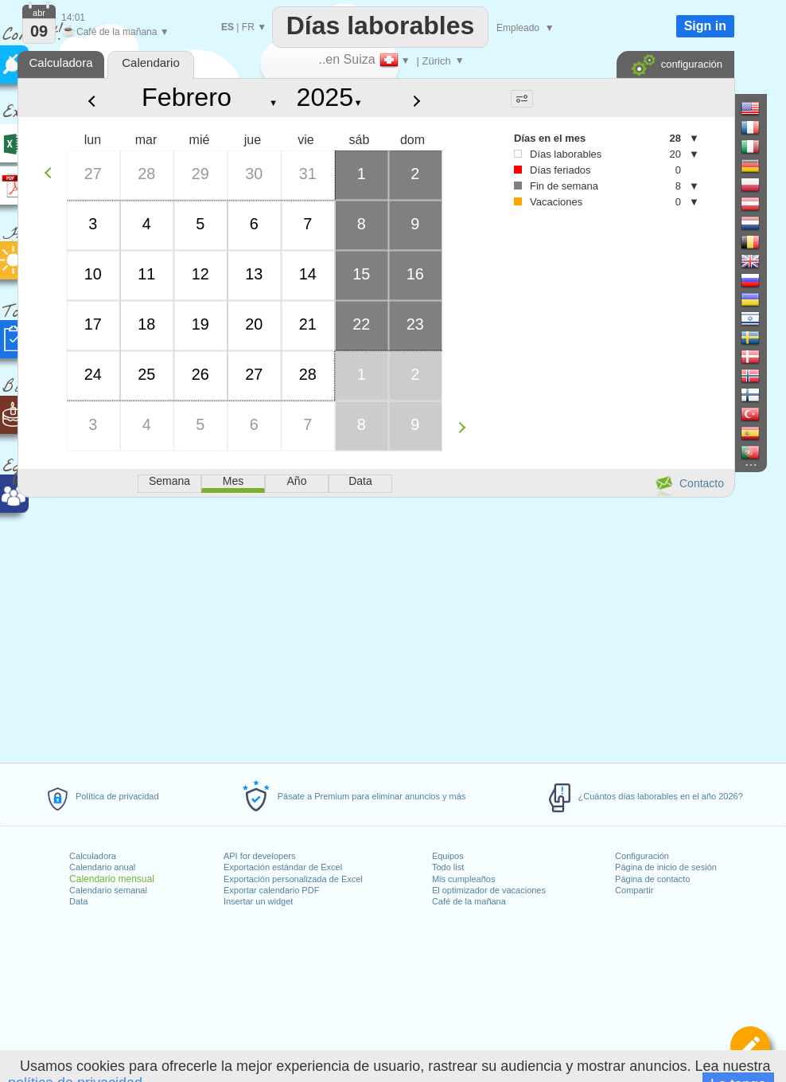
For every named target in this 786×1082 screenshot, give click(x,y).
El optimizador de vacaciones (489, 890)
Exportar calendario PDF (271, 890)
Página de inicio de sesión (666, 867)
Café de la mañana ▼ (115, 31)
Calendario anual (102, 867)
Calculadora (92, 856)
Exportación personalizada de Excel (293, 879)
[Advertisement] (375, 627)
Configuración (642, 856)
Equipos (448, 856)
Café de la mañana (469, 901)
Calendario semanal (108, 890)
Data (78, 901)
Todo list (448, 867)
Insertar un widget (258, 901)
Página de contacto (652, 879)
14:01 (73, 17)
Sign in (705, 26)
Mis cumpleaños (463, 879)
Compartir (634, 890)
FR (248, 27)
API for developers (260, 856)
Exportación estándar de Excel (283, 867)
